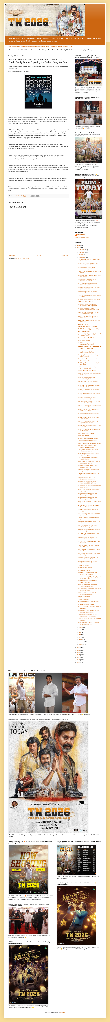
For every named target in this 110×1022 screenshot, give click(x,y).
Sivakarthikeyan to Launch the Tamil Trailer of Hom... (88, 417)
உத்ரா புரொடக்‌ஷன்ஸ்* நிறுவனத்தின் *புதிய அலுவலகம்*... (89, 490)
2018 (78, 662)
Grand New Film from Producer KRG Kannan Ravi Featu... (88, 410)
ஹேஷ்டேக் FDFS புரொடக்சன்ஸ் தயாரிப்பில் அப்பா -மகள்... (88, 382)
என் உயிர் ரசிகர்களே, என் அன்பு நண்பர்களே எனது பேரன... (87, 526)
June (80, 632)
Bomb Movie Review (84, 570)
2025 (78, 247)
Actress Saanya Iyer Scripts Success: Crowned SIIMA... (88, 506)
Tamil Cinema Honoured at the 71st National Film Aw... (88, 359)
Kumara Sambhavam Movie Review (88, 601)
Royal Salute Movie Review (86, 433)
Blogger (62, 1012)
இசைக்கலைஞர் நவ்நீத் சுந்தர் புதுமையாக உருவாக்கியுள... (87, 268)
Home (39, 255)
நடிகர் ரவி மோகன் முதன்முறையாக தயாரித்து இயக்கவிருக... (88, 611)
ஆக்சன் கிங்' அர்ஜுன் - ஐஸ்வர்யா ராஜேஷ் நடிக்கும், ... (88, 450)
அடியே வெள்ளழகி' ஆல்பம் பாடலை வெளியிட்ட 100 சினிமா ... (89, 402)
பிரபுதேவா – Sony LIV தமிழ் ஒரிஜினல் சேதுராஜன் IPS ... (89, 577)
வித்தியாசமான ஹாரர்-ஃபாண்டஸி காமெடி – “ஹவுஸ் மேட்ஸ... (88, 562)
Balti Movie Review (83, 324)
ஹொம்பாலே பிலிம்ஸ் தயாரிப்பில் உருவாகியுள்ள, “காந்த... (88, 422)
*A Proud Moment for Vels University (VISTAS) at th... (88, 546)
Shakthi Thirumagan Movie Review (88, 438)
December (82, 250)
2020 (78, 657)
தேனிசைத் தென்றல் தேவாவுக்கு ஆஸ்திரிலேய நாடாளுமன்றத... (88, 304)
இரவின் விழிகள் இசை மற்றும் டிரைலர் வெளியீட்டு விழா (89, 334)
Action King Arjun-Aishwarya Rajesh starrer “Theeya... (88, 454)
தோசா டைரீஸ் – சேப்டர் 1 (86, 301)
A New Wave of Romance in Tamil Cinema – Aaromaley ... (87, 573)
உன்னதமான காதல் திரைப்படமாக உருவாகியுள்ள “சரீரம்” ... (88, 558)
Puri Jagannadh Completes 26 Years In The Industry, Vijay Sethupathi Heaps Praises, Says (40, 46)
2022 (78, 652)
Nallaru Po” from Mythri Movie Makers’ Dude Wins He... (89, 430)
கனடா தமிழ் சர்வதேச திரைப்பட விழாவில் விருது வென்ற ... (87, 351)
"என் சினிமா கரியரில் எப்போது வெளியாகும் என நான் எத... (87, 615)
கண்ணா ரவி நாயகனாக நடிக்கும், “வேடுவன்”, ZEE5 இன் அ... (88, 482)
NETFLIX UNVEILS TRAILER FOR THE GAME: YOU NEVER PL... (89, 347)
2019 (78, 660)
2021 (78, 655)
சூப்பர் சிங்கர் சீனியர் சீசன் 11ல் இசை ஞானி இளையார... (89, 288)
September (82, 257)
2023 (78, 650)
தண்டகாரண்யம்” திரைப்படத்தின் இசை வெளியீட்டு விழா (89, 502)
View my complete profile (82, 237)
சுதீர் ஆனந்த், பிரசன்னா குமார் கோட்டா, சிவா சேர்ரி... (87, 280)
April (80, 637)
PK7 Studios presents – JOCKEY (87, 326)
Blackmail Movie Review (85, 568)
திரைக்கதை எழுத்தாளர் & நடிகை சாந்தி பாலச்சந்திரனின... (89, 589)
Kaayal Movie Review (84, 596)
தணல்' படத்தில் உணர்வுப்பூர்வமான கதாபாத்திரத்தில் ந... (88, 623)
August (81, 627)
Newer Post (12, 255)
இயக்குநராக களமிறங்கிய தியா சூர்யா (89, 299)
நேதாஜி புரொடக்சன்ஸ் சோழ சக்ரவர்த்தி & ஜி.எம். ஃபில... (87, 378)
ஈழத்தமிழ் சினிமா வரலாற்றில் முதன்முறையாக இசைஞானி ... (88, 398)
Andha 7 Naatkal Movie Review (87, 371)
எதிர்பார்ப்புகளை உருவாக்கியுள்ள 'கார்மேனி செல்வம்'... (88, 367)
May (80, 634)
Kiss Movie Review (83, 435)
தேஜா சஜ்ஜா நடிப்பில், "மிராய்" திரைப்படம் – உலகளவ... (87, 478)
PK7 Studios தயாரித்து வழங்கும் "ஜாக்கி (89, 329)
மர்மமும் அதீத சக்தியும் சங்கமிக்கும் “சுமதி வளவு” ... (88, 470)
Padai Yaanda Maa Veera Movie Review (89, 443)
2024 (78, 647)
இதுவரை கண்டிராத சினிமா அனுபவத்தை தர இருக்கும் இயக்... (89, 308)
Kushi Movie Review (84, 340)
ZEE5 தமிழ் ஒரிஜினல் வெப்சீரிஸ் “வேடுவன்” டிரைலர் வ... (87, 284)
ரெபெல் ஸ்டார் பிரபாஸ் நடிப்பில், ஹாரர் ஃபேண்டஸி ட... (88, 264)
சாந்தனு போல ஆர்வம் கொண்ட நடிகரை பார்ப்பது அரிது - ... (87, 446)
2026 (78, 245)
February (81, 642)
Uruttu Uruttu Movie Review (86, 604)
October (81, 254)
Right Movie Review (83, 331)
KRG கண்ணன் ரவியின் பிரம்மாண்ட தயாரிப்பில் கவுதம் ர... (88, 413)
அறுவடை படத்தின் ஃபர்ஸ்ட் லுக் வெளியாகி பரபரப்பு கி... (87, 291)
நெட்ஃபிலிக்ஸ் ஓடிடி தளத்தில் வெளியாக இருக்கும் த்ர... (87, 343)
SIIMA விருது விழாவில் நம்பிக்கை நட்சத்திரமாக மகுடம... (88, 510)
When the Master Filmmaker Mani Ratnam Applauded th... (87, 494)
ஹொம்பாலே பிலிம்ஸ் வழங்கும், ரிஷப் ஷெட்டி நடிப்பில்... (89, 406)
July (80, 629)
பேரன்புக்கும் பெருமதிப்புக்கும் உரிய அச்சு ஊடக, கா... (89, 394)
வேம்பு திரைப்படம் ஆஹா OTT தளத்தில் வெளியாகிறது (87, 593)
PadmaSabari (81, 235)
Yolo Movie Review (83, 565)
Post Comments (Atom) (22, 258)
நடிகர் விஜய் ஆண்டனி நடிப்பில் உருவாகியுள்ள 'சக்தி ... (87, 538)
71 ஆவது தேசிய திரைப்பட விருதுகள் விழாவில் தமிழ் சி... (89, 355)
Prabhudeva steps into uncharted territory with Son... (87, 581)
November (82, 252)
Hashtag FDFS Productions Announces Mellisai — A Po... (89, 386)
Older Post (65, 255)
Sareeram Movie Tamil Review (86, 338)
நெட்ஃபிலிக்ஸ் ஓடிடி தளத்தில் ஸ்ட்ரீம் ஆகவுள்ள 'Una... (89, 514)
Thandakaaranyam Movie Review (87, 440)
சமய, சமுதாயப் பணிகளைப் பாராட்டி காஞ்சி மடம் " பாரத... (89, 462)
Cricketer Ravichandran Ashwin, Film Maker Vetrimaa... (88, 534)
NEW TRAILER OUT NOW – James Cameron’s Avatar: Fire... (88, 312)
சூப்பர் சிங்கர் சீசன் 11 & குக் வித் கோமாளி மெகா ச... (87, 466)
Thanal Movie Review (84, 599)
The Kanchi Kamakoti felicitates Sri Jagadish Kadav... (88, 458)
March (80, 639)
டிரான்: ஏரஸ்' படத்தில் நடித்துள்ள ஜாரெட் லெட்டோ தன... (88, 316)
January (81, 644)
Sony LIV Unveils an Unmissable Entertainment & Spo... (87, 585)
